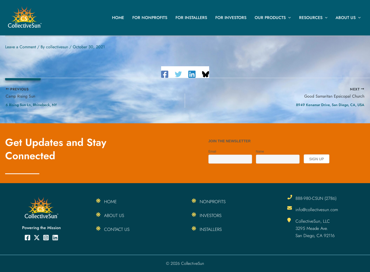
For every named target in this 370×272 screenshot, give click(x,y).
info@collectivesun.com (316, 210)
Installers (211, 229)
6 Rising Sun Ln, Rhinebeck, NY (31, 105)
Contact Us (117, 229)
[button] (288, 17)
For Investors (230, 18)
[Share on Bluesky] (205, 74)
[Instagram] (46, 238)
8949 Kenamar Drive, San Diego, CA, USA (330, 105)
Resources (313, 17)
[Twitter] (178, 74)
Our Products (273, 17)
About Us (348, 17)
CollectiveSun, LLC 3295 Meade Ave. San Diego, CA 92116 (315, 228)
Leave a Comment (20, 47)
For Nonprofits (149, 18)
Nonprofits (213, 201)
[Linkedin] (192, 74)
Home (118, 18)
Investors (211, 215)
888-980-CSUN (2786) (316, 198)
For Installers (191, 18)
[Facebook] (164, 74)
